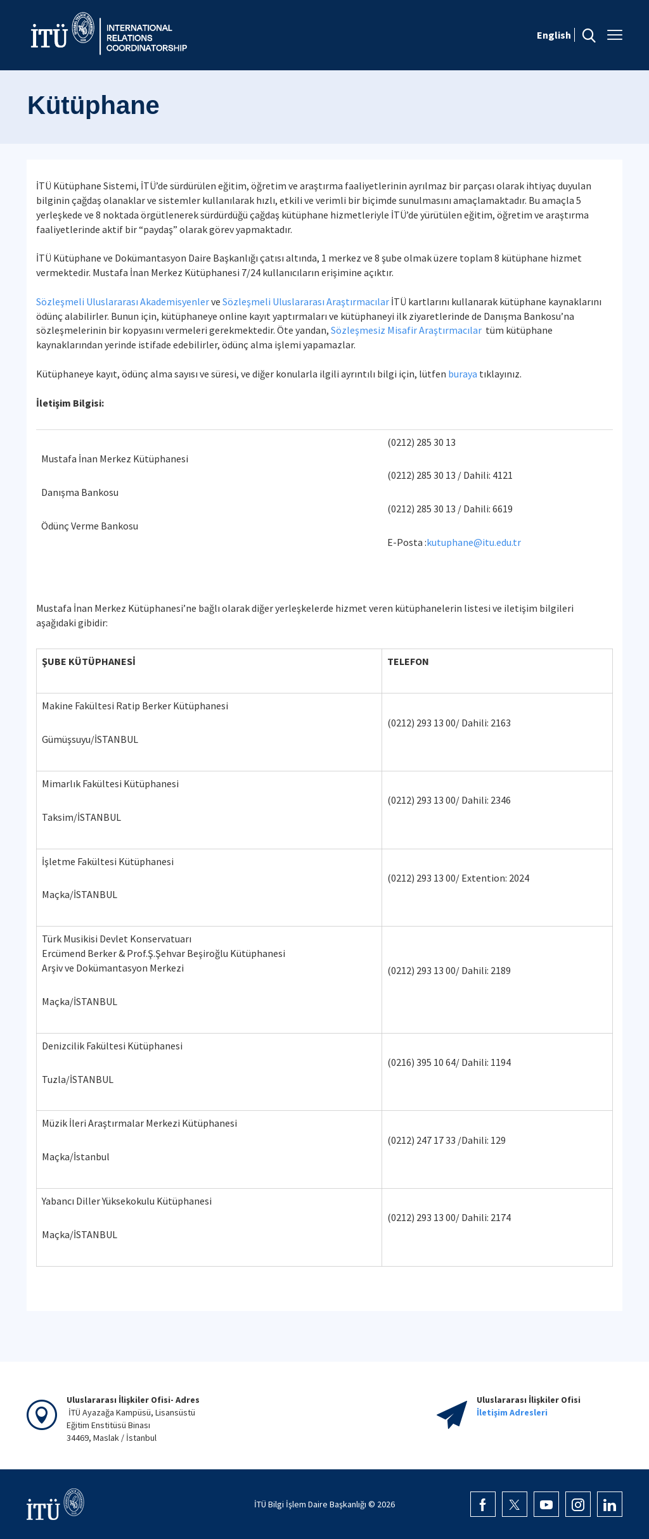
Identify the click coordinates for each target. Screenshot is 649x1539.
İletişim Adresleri (512, 1412)
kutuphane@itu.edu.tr (474, 542)
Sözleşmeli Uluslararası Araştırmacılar (305, 301)
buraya (462, 373)
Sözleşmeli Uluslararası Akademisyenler (122, 301)
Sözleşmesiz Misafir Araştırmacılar (406, 330)
